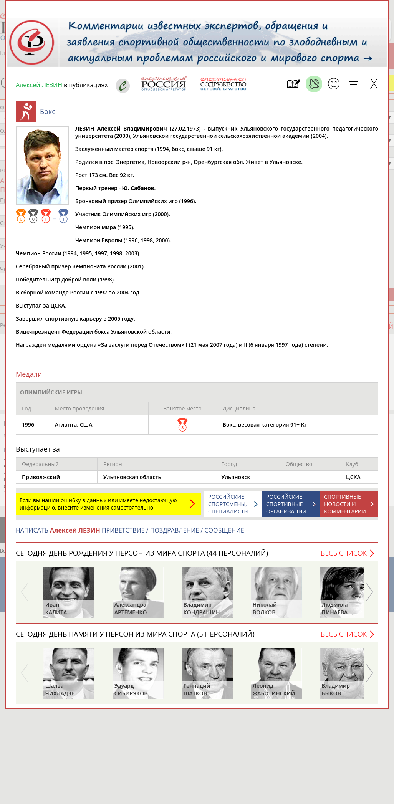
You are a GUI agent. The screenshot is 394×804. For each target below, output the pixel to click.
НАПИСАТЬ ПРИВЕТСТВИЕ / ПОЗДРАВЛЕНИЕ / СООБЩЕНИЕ (130, 534)
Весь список (344, 556)
